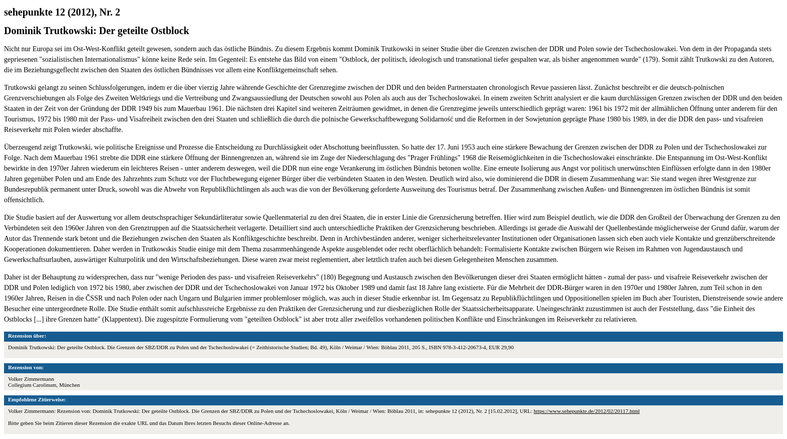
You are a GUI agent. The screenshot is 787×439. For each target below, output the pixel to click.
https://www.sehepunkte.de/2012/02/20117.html (586, 411)
